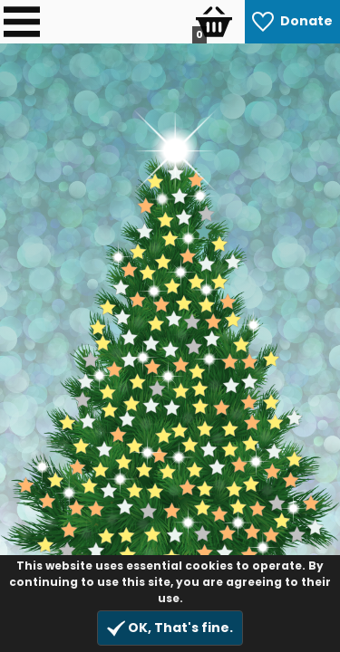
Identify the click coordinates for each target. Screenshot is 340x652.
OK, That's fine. (170, 628)
